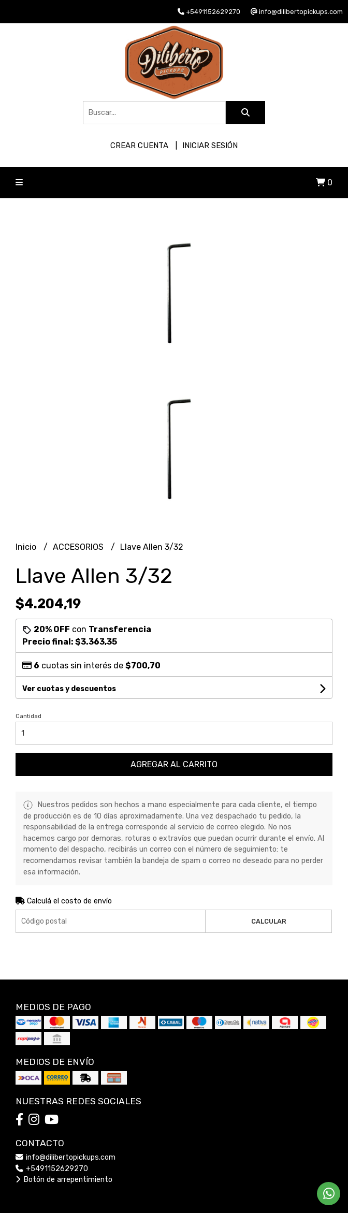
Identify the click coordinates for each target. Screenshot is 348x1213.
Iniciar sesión (210, 145)
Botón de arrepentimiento (64, 1179)
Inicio (27, 547)
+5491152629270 (52, 1168)
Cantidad (28, 716)
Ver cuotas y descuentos (69, 688)
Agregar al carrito (174, 764)
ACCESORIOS (79, 547)
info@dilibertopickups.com (65, 1157)
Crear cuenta (139, 145)
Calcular (268, 921)
